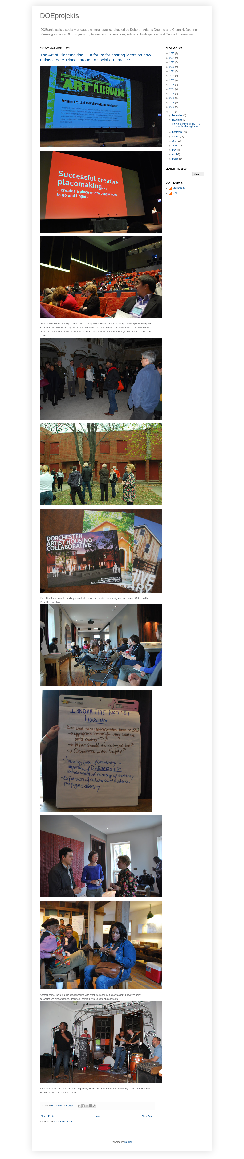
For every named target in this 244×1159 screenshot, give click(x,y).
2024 (172, 58)
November (177, 119)
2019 (172, 80)
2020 (172, 75)
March (175, 159)
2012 (172, 111)
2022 (172, 67)
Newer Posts (47, 1116)
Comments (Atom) (63, 1121)
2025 (172, 53)
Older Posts (147, 1116)
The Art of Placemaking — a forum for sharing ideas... (186, 125)
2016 (172, 93)
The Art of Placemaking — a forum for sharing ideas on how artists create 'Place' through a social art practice (95, 57)
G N (175, 193)
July (174, 141)
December (177, 115)
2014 (172, 102)
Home (98, 1116)
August (176, 136)
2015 (172, 98)
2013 (172, 107)
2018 (172, 84)
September (178, 132)
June (175, 145)
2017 (172, 89)
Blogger (128, 1142)
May (174, 150)
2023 (172, 62)
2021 (172, 71)
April (174, 154)
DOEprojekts (59, 16)
